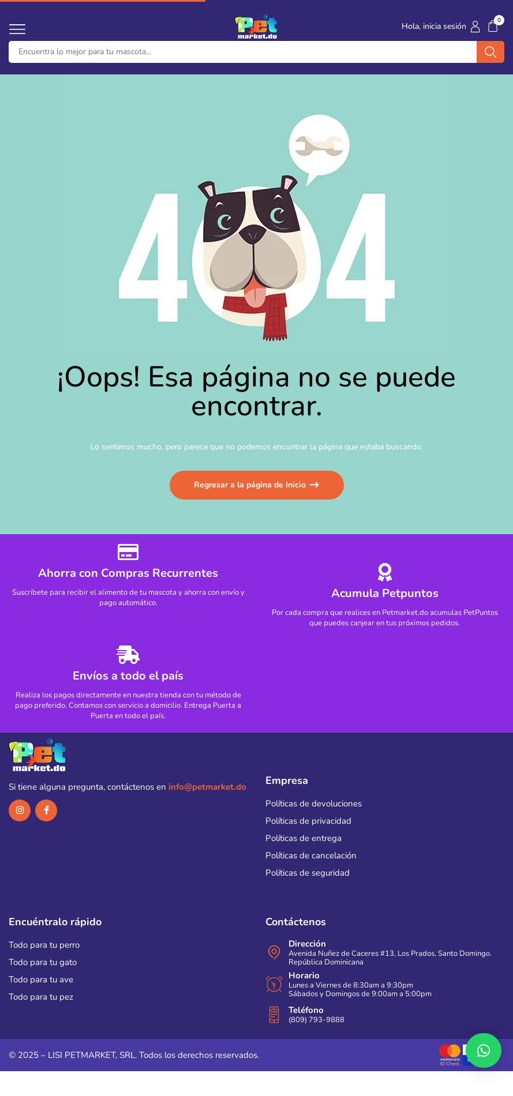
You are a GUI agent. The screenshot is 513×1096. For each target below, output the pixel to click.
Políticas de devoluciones (313, 803)
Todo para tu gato (43, 962)
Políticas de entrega (303, 838)
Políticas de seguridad (307, 873)
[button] (493, 26)
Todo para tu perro (44, 945)
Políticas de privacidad (308, 821)
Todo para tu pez (41, 997)
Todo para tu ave (41, 979)
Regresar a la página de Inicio (251, 484)
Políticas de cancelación (311, 855)
